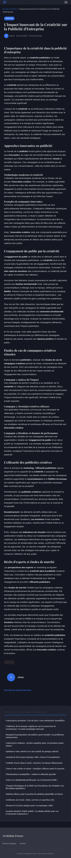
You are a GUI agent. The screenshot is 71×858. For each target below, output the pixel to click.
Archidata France (13, 835)
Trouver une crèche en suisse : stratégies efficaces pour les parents (35, 768)
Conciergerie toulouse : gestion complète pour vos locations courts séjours (35, 744)
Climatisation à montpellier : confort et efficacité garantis (31, 774)
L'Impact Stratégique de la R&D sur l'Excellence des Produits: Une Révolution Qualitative (35, 787)
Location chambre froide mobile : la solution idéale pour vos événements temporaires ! (32, 812)
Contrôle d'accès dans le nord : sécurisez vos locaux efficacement (34, 763)
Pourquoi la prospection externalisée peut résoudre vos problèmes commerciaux (35, 735)
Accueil (5, 9)
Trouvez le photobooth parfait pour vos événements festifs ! (32, 780)
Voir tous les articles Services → (18, 690)
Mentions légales (9, 843)
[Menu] (65, 2)
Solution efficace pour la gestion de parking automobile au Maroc (34, 794)
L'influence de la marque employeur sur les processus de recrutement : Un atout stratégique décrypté (31, 727)
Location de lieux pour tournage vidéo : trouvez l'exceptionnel (33, 757)
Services (13, 9)
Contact (22, 843)
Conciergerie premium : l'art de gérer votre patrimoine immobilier (35, 720)
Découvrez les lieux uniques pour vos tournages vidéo (29, 805)
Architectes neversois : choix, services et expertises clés (30, 799)
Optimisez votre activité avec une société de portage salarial (32, 751)
